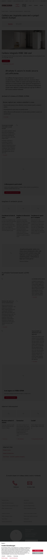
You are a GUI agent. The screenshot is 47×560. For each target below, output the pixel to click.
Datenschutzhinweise (14, 558)
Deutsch (4, 543)
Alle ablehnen (37, 553)
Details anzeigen (4, 558)
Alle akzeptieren (38, 550)
